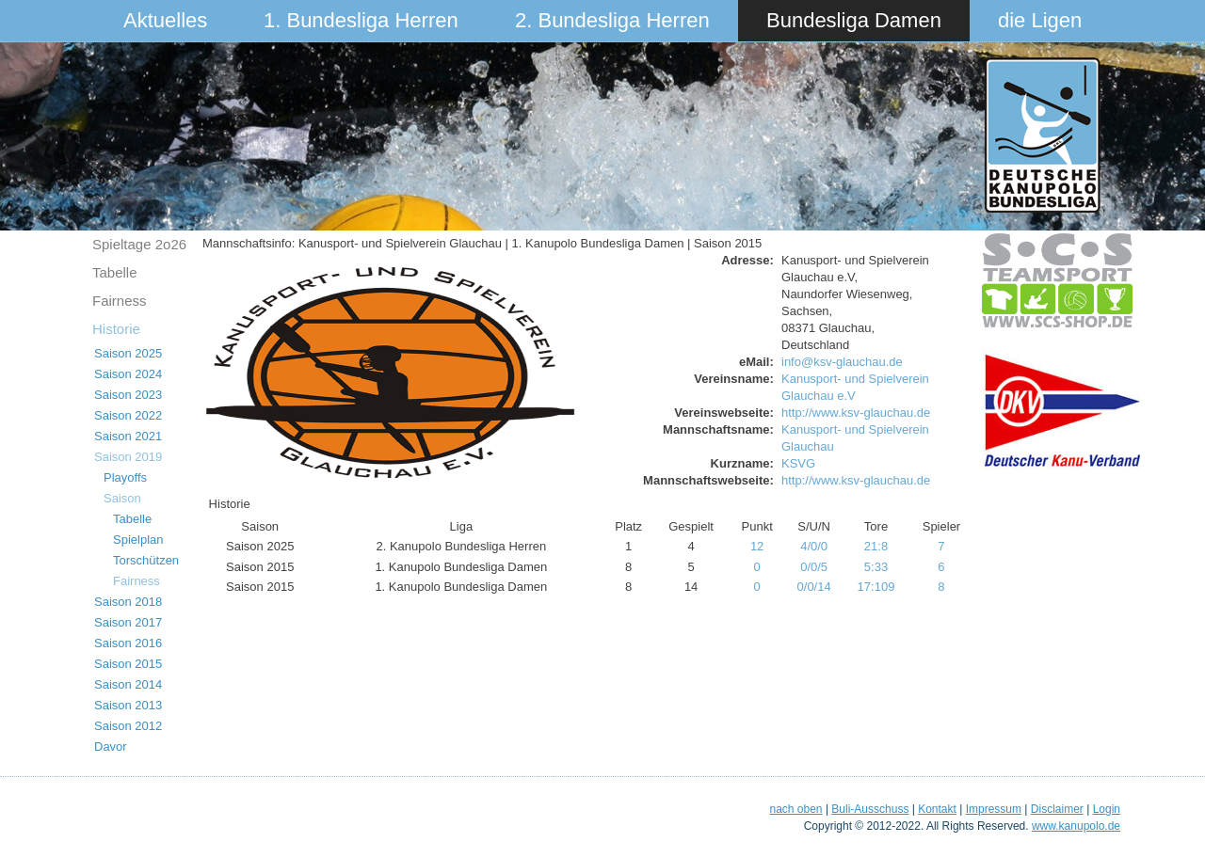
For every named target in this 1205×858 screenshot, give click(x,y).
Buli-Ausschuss (869, 809)
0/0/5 (813, 567)
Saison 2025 (128, 353)
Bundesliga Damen (853, 20)
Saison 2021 (128, 436)
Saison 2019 (128, 457)
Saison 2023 (128, 395)
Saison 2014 (128, 684)
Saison (122, 498)
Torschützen (146, 560)
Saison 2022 (128, 415)
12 (756, 546)
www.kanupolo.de (1076, 826)
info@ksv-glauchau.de (842, 362)
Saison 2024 (128, 374)
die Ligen (1040, 20)
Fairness (119, 301)
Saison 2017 (128, 622)
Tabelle (114, 272)
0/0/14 (814, 587)
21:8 (876, 546)
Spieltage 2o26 (139, 244)
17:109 (876, 587)
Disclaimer (1057, 809)
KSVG (798, 463)
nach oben (795, 809)
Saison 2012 (128, 726)
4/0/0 (813, 546)
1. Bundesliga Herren (361, 20)
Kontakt (937, 809)
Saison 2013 (128, 705)
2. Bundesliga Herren (612, 20)
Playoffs (125, 477)
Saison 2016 (128, 643)
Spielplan (138, 539)
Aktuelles (165, 20)
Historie (116, 329)
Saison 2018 (128, 602)
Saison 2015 (128, 664)
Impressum (993, 809)
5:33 (876, 567)
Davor (110, 746)
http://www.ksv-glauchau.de (855, 412)
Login (1106, 809)
